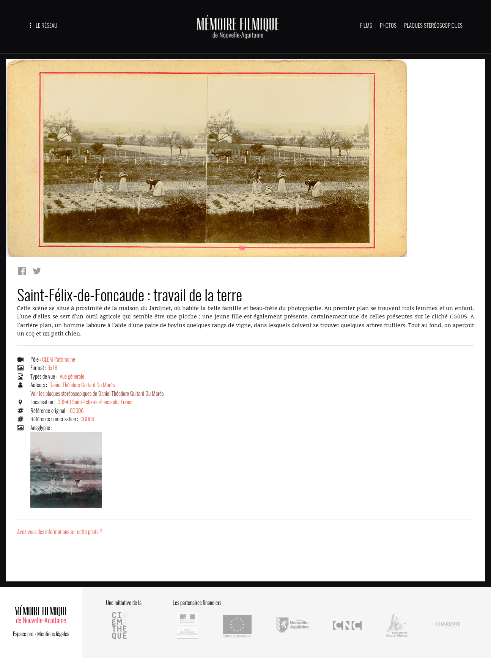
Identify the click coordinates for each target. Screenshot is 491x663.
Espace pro (23, 634)
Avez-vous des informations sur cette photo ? (59, 531)
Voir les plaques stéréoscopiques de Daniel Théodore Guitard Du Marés (97, 393)
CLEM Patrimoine (58, 359)
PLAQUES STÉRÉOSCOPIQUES (433, 25)
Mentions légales (53, 634)
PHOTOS (388, 25)
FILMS (366, 25)
